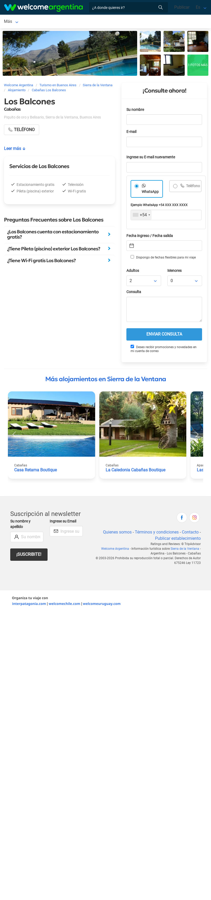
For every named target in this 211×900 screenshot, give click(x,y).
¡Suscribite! (28, 555)
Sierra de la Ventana (22, 21)
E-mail (131, 133)
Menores (174, 272)
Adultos (132, 272)
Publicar (181, 7)
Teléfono (192, 187)
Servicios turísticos (109, 21)
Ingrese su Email (63, 522)
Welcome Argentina (115, 550)
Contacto (190, 533)
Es (198, 7)
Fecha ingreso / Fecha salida (149, 237)
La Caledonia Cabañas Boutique (135, 470)
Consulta (133, 293)
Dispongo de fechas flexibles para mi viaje (163, 258)
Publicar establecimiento (178, 539)
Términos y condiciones (157, 533)
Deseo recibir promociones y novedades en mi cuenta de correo (164, 350)
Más (137, 21)
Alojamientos (63, 21)
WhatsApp (150, 193)
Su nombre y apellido (20, 525)
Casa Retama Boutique (35, 470)
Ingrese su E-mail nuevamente (150, 158)
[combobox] (141, 216)
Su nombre (135, 111)
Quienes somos (117, 533)
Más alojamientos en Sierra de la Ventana (105, 380)
